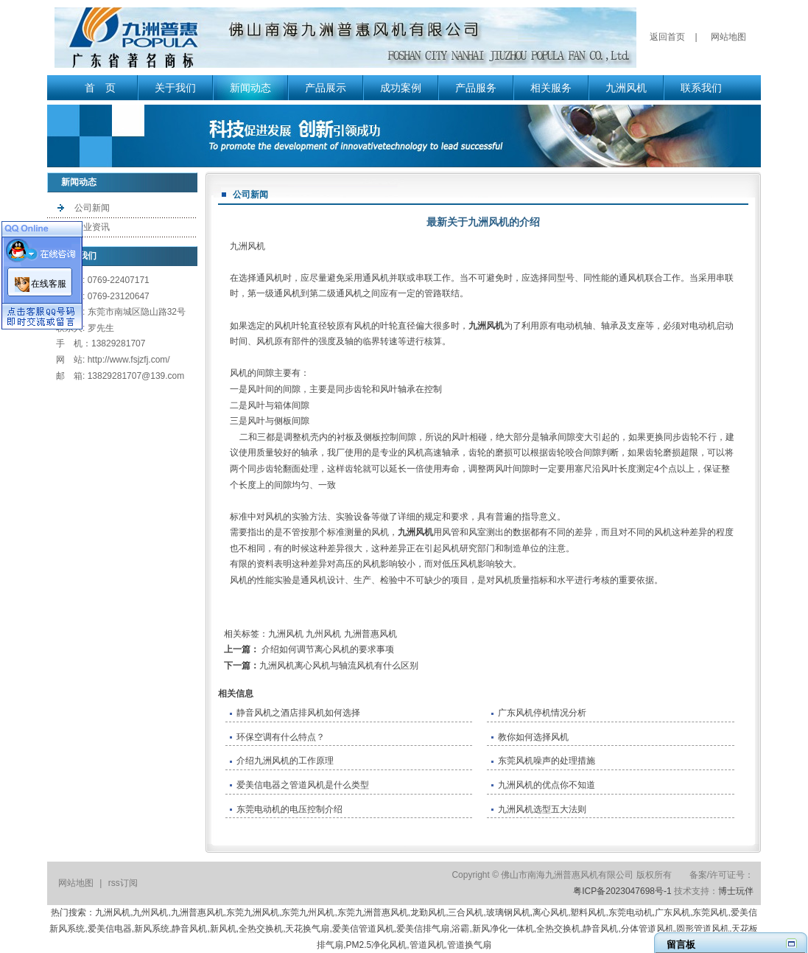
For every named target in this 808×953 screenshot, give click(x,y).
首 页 (100, 88)
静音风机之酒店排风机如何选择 (298, 713)
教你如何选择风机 (533, 737)
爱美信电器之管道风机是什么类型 (302, 785)
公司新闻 (92, 208)
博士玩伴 (735, 891)
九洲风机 (626, 88)
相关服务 (551, 88)
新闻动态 (250, 88)
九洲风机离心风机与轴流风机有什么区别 (338, 665)
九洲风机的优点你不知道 (546, 785)
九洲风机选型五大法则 (542, 809)
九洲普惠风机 (370, 634)
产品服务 (475, 88)
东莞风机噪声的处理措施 (546, 760)
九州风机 (323, 634)
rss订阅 (123, 883)
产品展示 (325, 88)
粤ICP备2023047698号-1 (622, 891)
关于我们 (175, 88)
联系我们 (701, 88)
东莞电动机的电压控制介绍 (289, 809)
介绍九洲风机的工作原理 (285, 760)
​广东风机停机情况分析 (542, 713)
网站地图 (728, 37)
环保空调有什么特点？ (280, 737)
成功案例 (400, 88)
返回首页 (667, 37)
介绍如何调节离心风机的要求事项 (326, 649)
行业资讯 (92, 227)
